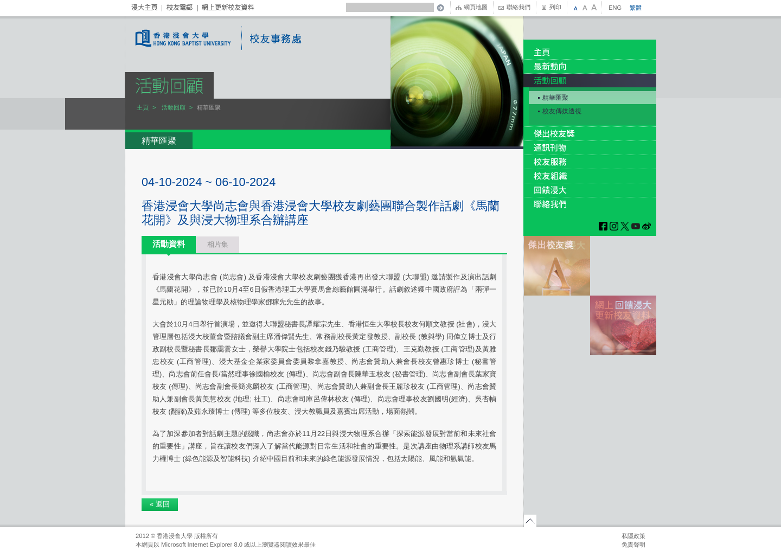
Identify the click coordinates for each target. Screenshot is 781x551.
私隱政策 (633, 536)
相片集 (217, 244)
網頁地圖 (476, 7)
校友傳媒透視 (561, 111)
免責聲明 (633, 544)
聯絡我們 (518, 7)
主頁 (143, 107)
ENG (615, 7)
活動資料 (168, 243)
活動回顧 (173, 107)
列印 (555, 7)
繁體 (636, 7)
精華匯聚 (555, 97)
